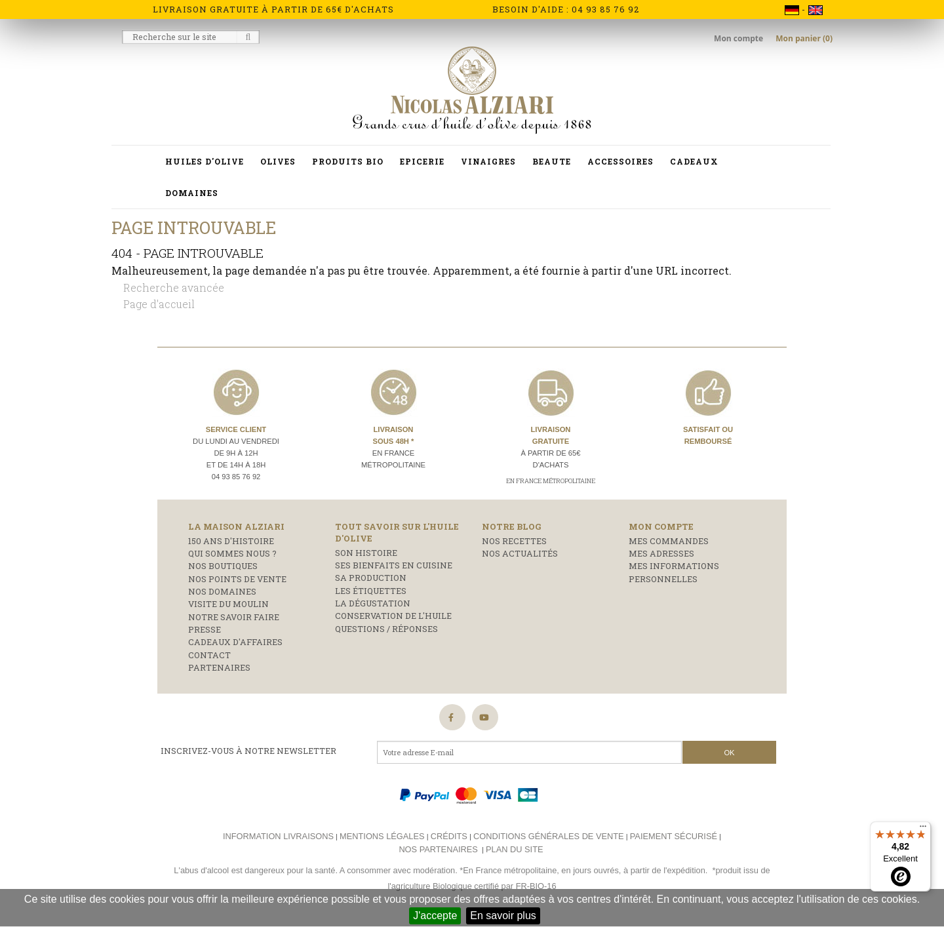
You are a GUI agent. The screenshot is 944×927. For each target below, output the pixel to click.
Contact (209, 655)
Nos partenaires (438, 849)
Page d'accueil (159, 304)
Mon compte (739, 38)
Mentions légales (382, 836)
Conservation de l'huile (393, 615)
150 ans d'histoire (231, 541)
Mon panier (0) (804, 38)
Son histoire (366, 552)
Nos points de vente (237, 579)
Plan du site (514, 849)
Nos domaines (222, 591)
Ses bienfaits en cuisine (393, 565)
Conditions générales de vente (548, 836)
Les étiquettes (370, 590)
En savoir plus (503, 915)
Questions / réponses (386, 628)
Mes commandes (669, 541)
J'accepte (435, 915)
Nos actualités (520, 553)
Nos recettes (514, 541)
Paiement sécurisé (673, 836)
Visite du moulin (228, 604)
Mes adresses (661, 553)
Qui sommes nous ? (232, 553)
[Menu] (923, 829)
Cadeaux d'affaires (235, 642)
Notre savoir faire (233, 617)
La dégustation (372, 603)
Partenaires (219, 667)
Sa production (370, 577)
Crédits (449, 836)
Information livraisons (278, 836)
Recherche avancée (173, 287)
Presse (204, 629)
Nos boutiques (223, 566)
